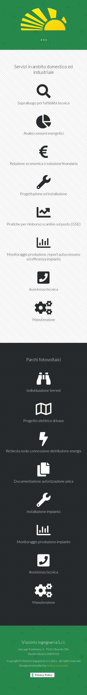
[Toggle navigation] (43, 39)
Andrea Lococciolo (57, 665)
